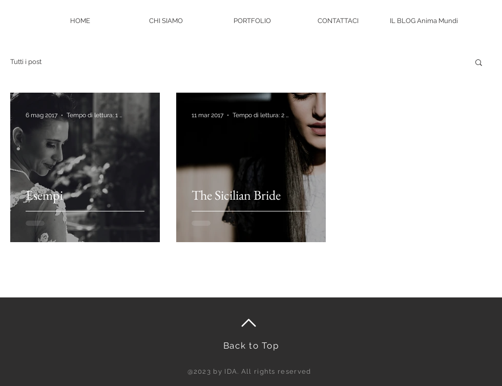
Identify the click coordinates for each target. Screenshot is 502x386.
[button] (479, 63)
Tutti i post (25, 62)
